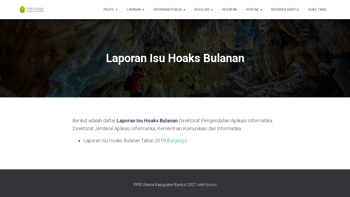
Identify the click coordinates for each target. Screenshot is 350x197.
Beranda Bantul (285, 9)
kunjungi (176, 140)
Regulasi (203, 9)
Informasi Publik (169, 9)
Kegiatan (229, 9)
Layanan (135, 9)
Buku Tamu (317, 9)
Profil (111, 9)
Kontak (254, 9)
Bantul (211, 184)
